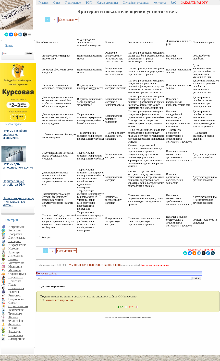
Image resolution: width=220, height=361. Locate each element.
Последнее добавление (141, 317)
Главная (43, 2)
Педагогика (15, 277)
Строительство (18, 306)
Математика (16, 263)
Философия (16, 320)
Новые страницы (107, 2)
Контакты (159, 2)
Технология (16, 310)
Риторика (14, 295)
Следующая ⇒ (68, 19)
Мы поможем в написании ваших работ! (95, 264)
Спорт (12, 302)
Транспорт (15, 313)
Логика (13, 259)
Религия (13, 291)
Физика (13, 317)
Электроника (16, 338)
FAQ (173, 2)
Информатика (17, 245)
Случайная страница (135, 2)
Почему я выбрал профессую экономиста (15, 134)
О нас (56, 2)
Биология (14, 230)
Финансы (14, 324)
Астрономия (16, 226)
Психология (16, 288)
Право (12, 284)
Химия (12, 328)
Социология (16, 299)
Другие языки (17, 237)
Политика (14, 281)
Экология (14, 331)
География (15, 234)
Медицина (15, 266)
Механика (14, 270)
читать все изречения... (61, 300)
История (13, 248)
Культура (14, 252)
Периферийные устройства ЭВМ (14, 183)
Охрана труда (17, 273)
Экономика (15, 335)
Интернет (14, 241)
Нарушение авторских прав (154, 265)
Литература (15, 255)
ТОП (89, 2)
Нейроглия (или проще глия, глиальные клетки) (18, 202)
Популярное (73, 2)
